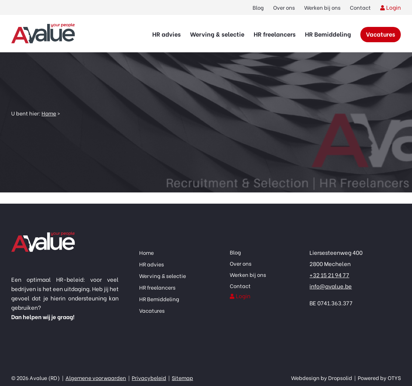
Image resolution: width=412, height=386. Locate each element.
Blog (258, 7)
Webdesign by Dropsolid (322, 378)
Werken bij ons (322, 7)
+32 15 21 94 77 (329, 275)
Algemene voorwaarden (95, 378)
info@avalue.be (330, 286)
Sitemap (182, 378)
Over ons (284, 7)
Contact (360, 7)
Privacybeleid (149, 378)
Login (393, 7)
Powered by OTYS (379, 378)
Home (49, 113)
